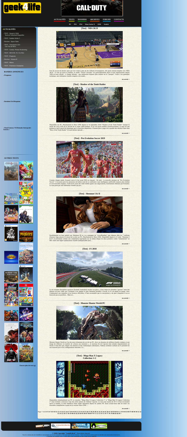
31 (97, 412)
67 (87, 413)
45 (126, 412)
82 (117, 413)
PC (70, 24)
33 (101, 412)
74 (101, 413)
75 (103, 413)
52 (140, 412)
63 (78, 413)
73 (99, 413)
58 (68, 413)
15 (65, 412)
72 (97, 413)
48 (132, 412)
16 (67, 412)
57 (66, 413)
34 (103, 412)
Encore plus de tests (28, 365)
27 (89, 412)
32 (99, 412)
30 (95, 412)
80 (113, 413)
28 (91, 412)
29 (93, 412)
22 (79, 412)
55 (62, 413)
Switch (106, 24)
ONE (100, 24)
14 (63, 412)
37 (109, 412)
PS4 (81, 24)
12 (58, 412)
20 (75, 412)
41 (118, 412)
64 (81, 413)
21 (77, 412)
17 (69, 412)
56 (64, 413)
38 (111, 412)
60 (72, 413)
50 (136, 412)
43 (122, 412)
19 (73, 412)
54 (60, 413)
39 (114, 412)
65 (83, 413)
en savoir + (126, 79)
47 (130, 412)
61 (74, 413)
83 (119, 413)
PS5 (75, 24)
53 (58, 413)
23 (81, 412)
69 (91, 413)
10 (54, 412)
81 (115, 413)
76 (105, 413)
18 (71, 412)
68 (89, 413)
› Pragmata (7, 75)
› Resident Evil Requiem (11, 101)
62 (76, 413)
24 (83, 412)
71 (95, 413)
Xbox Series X (90, 24)
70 (93, 413)
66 (85, 413)
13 (61, 412)
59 (70, 413)
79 (111, 413)
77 (107, 413)
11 (56, 412)
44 (124, 412)
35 (105, 412)
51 (138, 412)
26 (87, 412)
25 (85, 412)
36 (107, 412)
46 (128, 412)
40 (116, 412)
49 (134, 412)
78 (109, 413)
